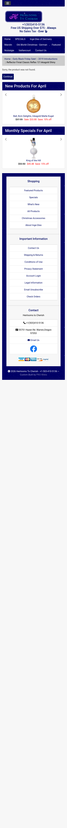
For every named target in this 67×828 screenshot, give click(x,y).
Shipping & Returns (33, 255)
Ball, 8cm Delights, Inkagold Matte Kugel (33, 116)
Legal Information (34, 282)
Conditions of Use (33, 262)
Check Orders (33, 296)
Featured (56, 44)
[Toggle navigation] (8, 3)
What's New (33, 204)
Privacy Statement (33, 269)
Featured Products (33, 190)
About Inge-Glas (33, 225)
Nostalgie (9, 50)
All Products (33, 211)
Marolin (8, 44)
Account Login (33, 275)
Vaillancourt (25, 50)
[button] (9, 107)
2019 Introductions (47, 59)
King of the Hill (33, 160)
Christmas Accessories (33, 218)
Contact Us (41, 50)
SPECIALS (20, 39)
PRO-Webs (41, 374)
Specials (33, 197)
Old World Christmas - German (32, 44)
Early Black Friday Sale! (24, 59)
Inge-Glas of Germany (41, 39)
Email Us (33, 340)
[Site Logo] (33, 16)
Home (7, 39)
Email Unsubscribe (33, 289)
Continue (8, 76)
